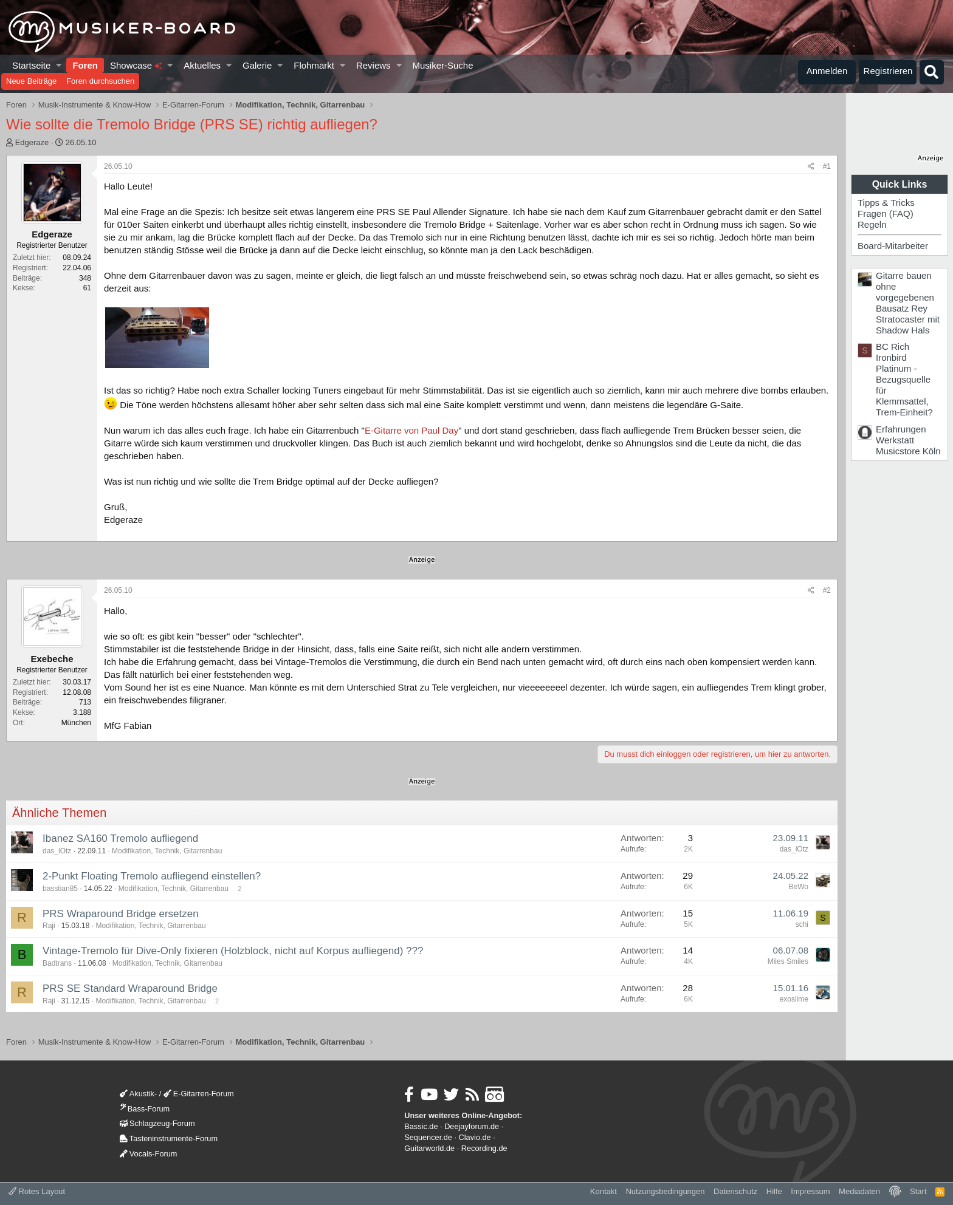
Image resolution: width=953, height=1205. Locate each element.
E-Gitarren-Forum (198, 1093)
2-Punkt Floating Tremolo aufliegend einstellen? (152, 876)
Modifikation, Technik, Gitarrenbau (167, 851)
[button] (59, 65)
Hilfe (774, 1191)
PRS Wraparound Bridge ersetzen (121, 914)
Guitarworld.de (429, 1148)
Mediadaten (859, 1191)
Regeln (872, 224)
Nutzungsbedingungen (664, 1191)
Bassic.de (421, 1126)
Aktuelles (202, 65)
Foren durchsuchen (100, 81)
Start (918, 1191)
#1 (827, 166)
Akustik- (138, 1093)
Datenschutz (735, 1191)
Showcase (136, 65)
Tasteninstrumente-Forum (169, 1138)
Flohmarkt (314, 65)
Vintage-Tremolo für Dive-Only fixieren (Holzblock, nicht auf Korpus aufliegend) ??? (233, 951)
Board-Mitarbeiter (893, 246)
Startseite (31, 65)
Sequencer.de (428, 1137)
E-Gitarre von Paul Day (411, 430)
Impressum (810, 1191)
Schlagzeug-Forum (157, 1123)
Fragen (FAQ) (885, 213)
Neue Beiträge (31, 81)
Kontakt (603, 1191)
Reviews (373, 65)
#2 (827, 590)
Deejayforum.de (471, 1126)
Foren (85, 65)
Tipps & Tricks (886, 202)
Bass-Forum (145, 1108)
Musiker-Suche (442, 65)
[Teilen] (811, 167)
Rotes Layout (37, 1191)
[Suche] (932, 72)
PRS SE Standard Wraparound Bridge (130, 988)
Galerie (257, 65)
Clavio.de (475, 1137)
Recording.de (484, 1148)
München (76, 723)
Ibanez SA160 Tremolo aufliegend (120, 838)
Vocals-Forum (148, 1153)
